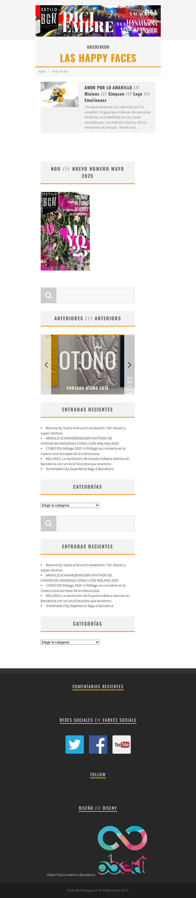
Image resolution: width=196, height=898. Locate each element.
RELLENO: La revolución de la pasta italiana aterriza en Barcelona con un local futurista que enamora (85, 461)
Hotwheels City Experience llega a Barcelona (80, 468)
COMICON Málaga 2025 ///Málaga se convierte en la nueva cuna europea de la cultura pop (83, 451)
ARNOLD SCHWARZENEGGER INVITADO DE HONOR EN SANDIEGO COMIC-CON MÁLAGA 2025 (79, 441)
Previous (46, 364)
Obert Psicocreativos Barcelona (71, 874)
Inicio (42, 71)
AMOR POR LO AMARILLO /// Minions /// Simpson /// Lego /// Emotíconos (117, 93)
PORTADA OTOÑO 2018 (88, 388)
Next (129, 364)
